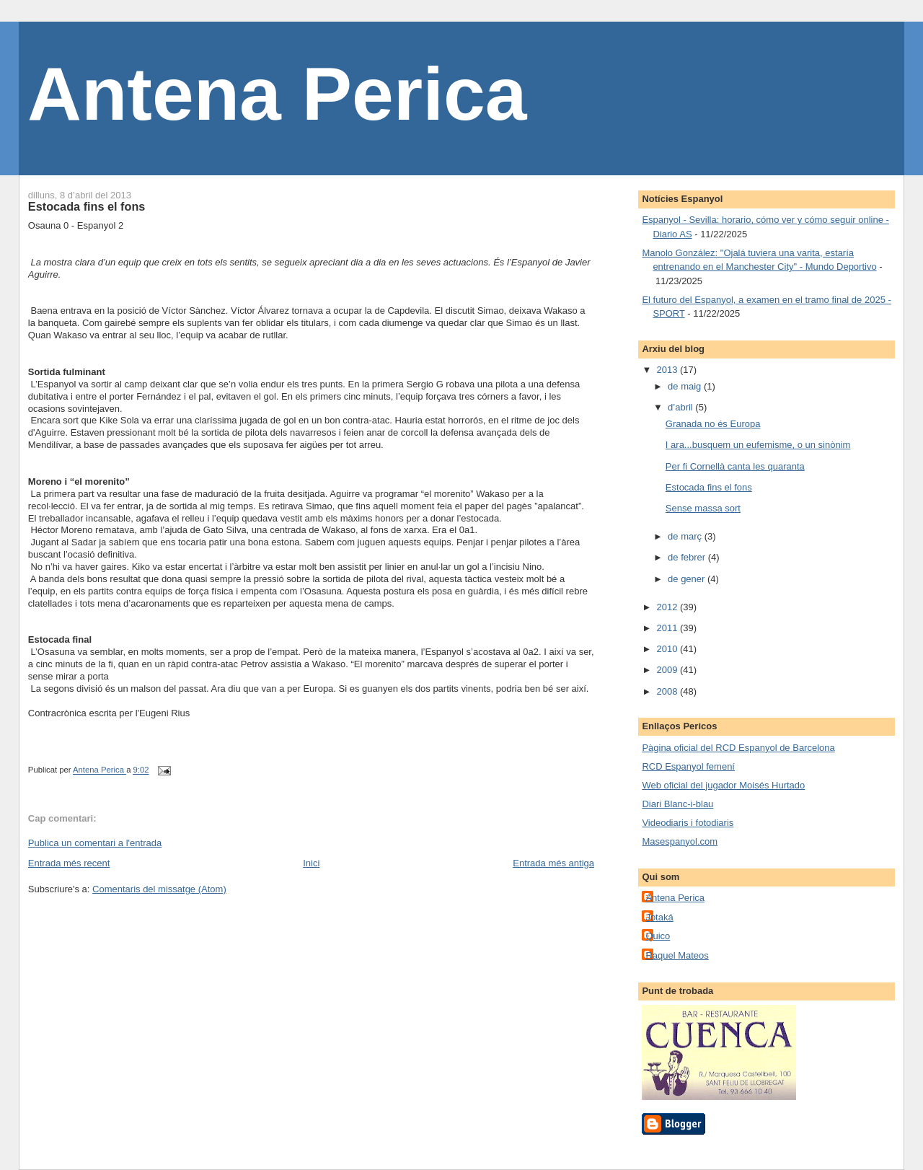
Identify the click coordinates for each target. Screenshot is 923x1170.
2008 (668, 691)
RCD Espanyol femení (688, 766)
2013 (668, 369)
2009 (668, 669)
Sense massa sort (703, 508)
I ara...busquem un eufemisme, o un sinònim (758, 444)
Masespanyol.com (679, 841)
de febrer (688, 557)
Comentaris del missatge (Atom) (159, 889)
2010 (668, 648)
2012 (668, 607)
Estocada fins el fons (709, 487)
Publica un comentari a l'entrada (95, 842)
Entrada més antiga (553, 863)
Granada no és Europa (713, 423)
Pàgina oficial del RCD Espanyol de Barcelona (738, 747)
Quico (657, 936)
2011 (668, 628)
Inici (311, 863)
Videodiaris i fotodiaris (687, 822)
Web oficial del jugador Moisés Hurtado (723, 785)
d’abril (681, 407)
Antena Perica (277, 94)
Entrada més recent (69, 863)
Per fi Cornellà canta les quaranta (735, 466)
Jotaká (659, 917)
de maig (686, 386)
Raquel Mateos (676, 955)
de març (686, 536)
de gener (687, 578)
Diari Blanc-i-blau (677, 804)
